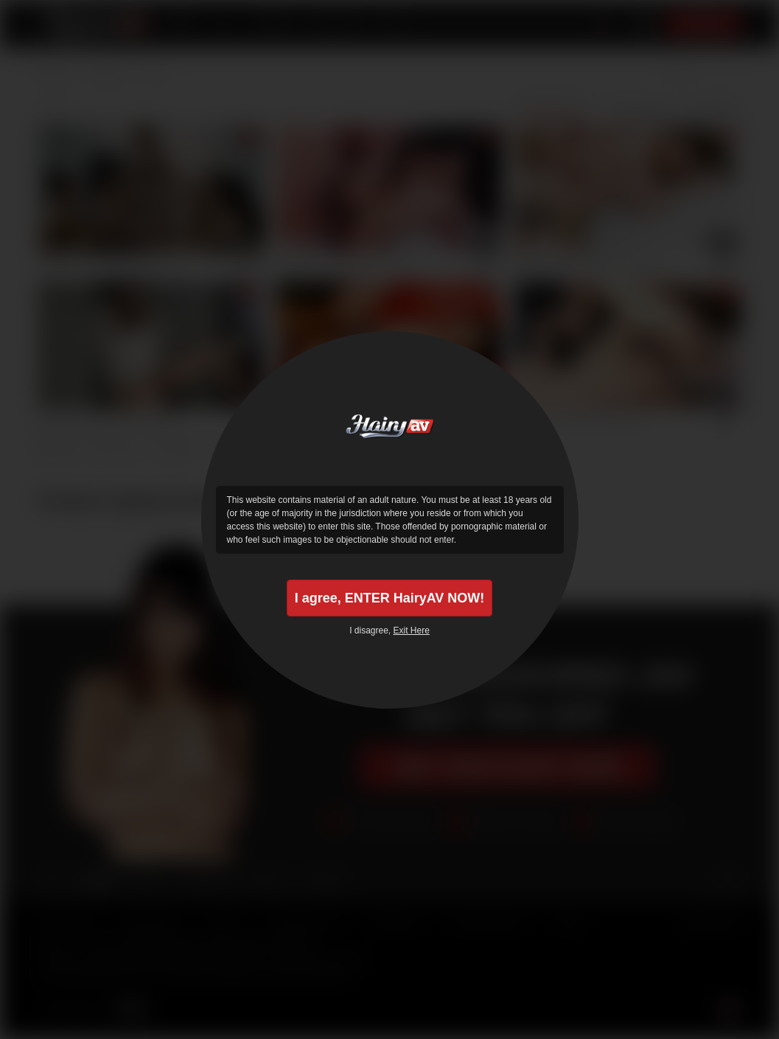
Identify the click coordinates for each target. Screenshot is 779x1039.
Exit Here (412, 630)
